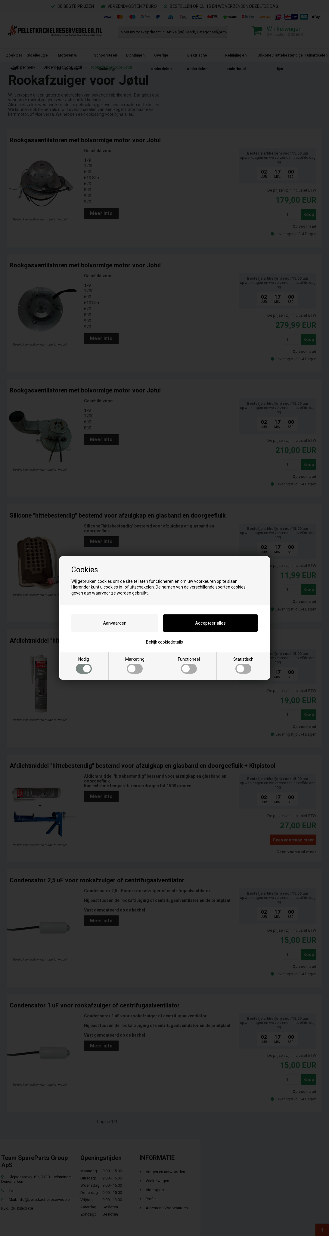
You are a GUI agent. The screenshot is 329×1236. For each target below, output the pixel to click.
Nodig (84, 665)
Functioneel (189, 665)
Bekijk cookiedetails (164, 642)
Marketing (134, 665)
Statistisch (243, 665)
